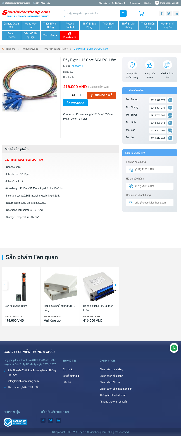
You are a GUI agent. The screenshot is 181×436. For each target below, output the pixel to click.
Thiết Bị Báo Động (89, 25)
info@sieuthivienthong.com (16, 3)
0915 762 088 (158, 115)
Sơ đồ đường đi (118, 3)
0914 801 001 (158, 130)
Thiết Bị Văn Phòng (128, 25)
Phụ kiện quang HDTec (56, 48)
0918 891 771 (158, 107)
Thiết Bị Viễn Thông (50, 25)
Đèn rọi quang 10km (16, 305)
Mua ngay (75, 102)
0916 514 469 (158, 138)
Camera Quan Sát (11, 25)
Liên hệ (147, 3)
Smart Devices (11, 35)
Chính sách (135, 3)
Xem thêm (50, 35)
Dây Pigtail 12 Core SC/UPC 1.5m (91, 48)
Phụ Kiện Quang (30, 48)
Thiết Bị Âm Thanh (109, 25)
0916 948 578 (158, 100)
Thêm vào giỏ (101, 95)
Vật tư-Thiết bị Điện (30, 35)
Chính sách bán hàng (111, 369)
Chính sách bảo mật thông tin (116, 388)
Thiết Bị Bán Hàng (148, 25)
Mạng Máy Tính (31, 25)
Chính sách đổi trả (110, 382)
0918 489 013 (158, 123)
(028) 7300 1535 (41, 3)
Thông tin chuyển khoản (113, 395)
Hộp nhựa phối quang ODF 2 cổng (59, 308)
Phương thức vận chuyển (113, 401)
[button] (5, 285)
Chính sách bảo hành (111, 375)
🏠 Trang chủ (8, 48)
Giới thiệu (103, 3)
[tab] (17, 149)
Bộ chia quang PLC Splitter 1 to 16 (99, 308)
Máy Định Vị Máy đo (167, 25)
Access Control (70, 25)
